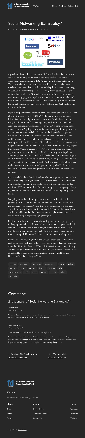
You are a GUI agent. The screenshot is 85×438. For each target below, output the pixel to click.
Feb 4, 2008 (12, 29)
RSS (60, 268)
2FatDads (36, 6)
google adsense (50, 264)
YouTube (54, 97)
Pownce (57, 94)
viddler (53, 272)
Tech (46, 29)
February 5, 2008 (15, 310)
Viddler (66, 97)
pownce (32, 268)
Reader (41, 268)
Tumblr (14, 90)
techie (34, 272)
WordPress (22, 430)
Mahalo (16, 97)
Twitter (60, 87)
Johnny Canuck (28, 29)
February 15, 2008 (16, 328)
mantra (12, 268)
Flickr (33, 94)
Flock (10, 221)
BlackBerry (36, 264)
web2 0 (62, 272)
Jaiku (36, 97)
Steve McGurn (44, 74)
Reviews (40, 29)
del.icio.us (60, 90)
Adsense (50, 103)
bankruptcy (24, 264)
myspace (22, 268)
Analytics (63, 103)
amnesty (13, 264)
